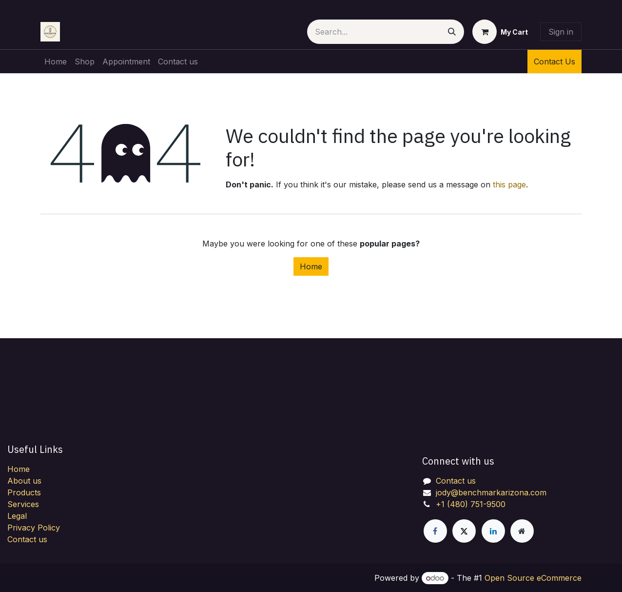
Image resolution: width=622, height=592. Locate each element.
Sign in (560, 32)
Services (23, 504)
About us (24, 481)
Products (24, 492)
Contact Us (554, 61)
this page (509, 184)
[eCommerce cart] (500, 31)
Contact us (27, 539)
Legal (17, 516)
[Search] (452, 32)
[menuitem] (55, 61)
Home (311, 266)
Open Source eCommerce (533, 578)
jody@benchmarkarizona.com (491, 492)
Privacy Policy (33, 527)
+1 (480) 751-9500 (470, 504)
